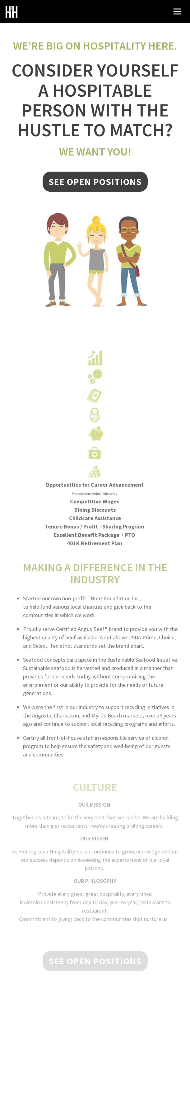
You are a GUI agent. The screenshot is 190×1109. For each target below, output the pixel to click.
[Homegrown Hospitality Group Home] (11, 11)
